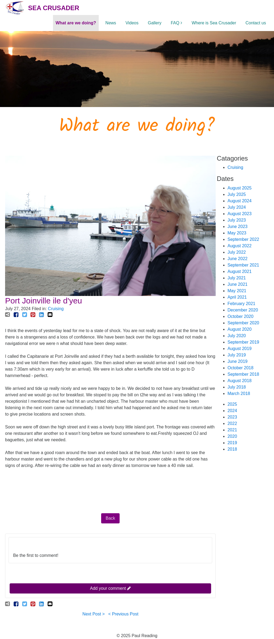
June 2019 (237, 361)
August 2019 (239, 348)
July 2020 (236, 335)
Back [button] (110, 518)
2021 (232, 430)
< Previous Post (123, 614)
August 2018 (239, 380)
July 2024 (236, 207)
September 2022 (243, 239)
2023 (232, 417)
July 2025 (236, 194)
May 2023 (236, 233)
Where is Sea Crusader (214, 23)
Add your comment (110, 588)
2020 (232, 436)
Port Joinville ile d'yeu (43, 300)
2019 (232, 442)
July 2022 (236, 252)
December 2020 (242, 310)
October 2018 (240, 368)
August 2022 (239, 246)
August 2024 (239, 201)
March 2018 (238, 393)
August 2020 (239, 329)
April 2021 (237, 297)
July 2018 (236, 387)
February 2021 (241, 303)
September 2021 (243, 265)
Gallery (155, 23)
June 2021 (237, 284)
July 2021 (236, 278)
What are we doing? (76, 23)
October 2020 (240, 316)
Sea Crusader (53, 8)
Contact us (256, 23)
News (110, 23)
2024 (232, 410)
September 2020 (243, 323)
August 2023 (239, 213)
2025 (232, 404)
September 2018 (243, 374)
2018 (232, 449)
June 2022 (237, 258)
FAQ (175, 23)
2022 (232, 423)
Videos (132, 23)
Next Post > (93, 614)
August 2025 (239, 188)
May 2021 (236, 290)
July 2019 (236, 355)
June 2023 (237, 226)
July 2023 (236, 220)
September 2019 (243, 342)
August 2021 (239, 271)
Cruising (56, 308)
